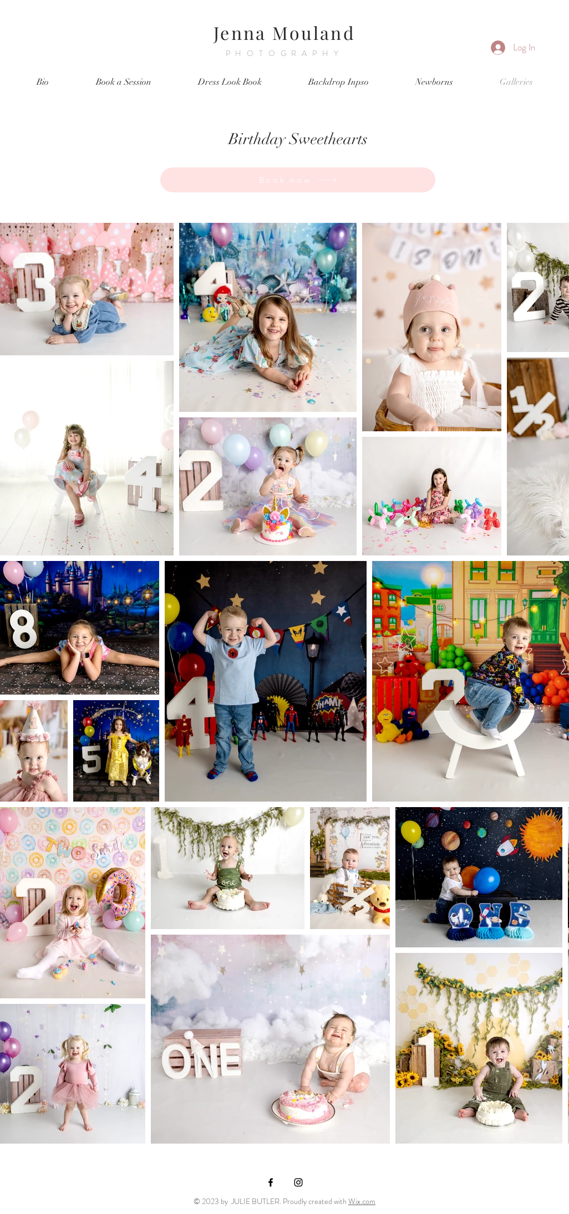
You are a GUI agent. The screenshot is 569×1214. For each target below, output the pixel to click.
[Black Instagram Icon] (298, 1182)
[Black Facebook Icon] (270, 1182)
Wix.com (361, 1201)
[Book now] (297, 179)
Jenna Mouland (284, 32)
